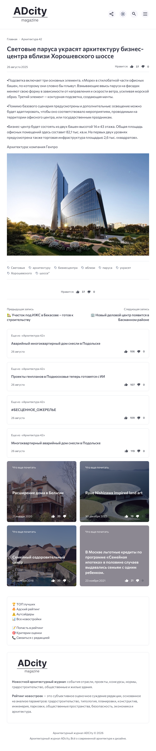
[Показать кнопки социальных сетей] (112, 14)
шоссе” (45, 273)
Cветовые (18, 267)
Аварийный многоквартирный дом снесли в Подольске (55, 343)
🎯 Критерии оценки (27, 633)
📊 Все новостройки (26, 619)
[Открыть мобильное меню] (145, 14)
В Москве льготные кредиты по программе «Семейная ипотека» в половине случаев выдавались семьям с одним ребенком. (113, 562)
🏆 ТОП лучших (23, 604)
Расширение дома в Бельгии (38, 492)
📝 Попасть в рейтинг (27, 627)
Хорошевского (21, 273)
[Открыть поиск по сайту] (134, 14)
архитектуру (42, 267)
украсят (125, 267)
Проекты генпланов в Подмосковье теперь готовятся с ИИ (58, 376)
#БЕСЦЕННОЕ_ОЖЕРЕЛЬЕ (33, 410)
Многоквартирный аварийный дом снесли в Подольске (56, 443)
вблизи (90, 267)
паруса (107, 267)
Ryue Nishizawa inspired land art (114, 492)
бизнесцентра (68, 267)
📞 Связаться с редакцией (31, 637)
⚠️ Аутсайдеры (23, 614)
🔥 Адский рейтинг (26, 609)
